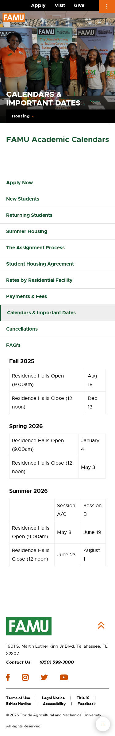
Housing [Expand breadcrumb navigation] (21, 116)
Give (79, 5)
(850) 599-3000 (57, 662)
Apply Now (19, 182)
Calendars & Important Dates (41, 312)
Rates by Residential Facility (39, 280)
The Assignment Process (35, 247)
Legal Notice (53, 698)
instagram (25, 677)
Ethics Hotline (18, 703)
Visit (60, 5)
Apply (38, 5)
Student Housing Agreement (40, 264)
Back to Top (101, 625)
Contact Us (18, 662)
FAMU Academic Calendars (57, 139)
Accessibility (54, 703)
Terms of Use (18, 698)
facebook (8, 677)
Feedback (87, 703)
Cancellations (22, 329)
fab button (103, 724)
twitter (44, 677)
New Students (22, 199)
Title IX (83, 698)
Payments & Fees (26, 296)
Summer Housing (26, 231)
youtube (63, 677)
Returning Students (29, 215)
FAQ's (13, 345)
